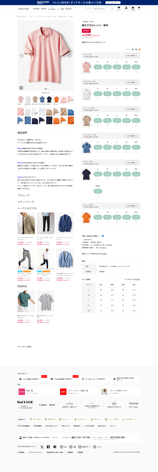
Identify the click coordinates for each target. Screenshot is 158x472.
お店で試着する (132, 55)
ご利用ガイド (22, 419)
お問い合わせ (102, 426)
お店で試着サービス (129, 419)
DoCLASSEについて (52, 426)
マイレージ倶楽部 (111, 419)
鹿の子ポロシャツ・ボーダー (45, 317)
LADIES (36, 8)
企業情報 (80, 452)
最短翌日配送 (50, 419)
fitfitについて (66, 426)
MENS (43, 8)
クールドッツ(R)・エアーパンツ (45, 239)
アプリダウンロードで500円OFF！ (94, 379)
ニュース (112, 426)
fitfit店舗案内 (38, 426)
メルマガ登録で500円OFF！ (32, 378)
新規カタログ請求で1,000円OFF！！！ (124, 379)
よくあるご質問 (89, 426)
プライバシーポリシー (35, 452)
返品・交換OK (35, 419)
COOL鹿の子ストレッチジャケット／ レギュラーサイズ (65, 275)
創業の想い (77, 426)
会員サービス (96, 419)
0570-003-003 (117, 437)
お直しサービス (65, 419)
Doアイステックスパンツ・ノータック (44, 274)
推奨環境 (70, 452)
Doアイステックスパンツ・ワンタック (25, 274)
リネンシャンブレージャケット (64, 239)
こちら (110, 245)
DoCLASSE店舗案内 (24, 426)
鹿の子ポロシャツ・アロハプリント (26, 317)
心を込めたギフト (81, 419)
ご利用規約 (21, 452)
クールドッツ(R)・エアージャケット (26, 239)
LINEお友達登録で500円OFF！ (64, 378)
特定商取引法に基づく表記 (55, 452)
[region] (79, 8)
